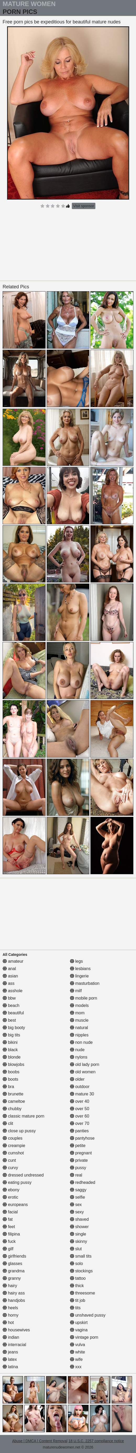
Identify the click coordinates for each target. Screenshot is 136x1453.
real (76, 1175)
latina (10, 1367)
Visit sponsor (83, 206)
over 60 (79, 1116)
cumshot (13, 1153)
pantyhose (82, 1138)
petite (78, 1145)
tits (75, 1308)
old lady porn (84, 1064)
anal (9, 968)
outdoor (80, 1086)
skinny (78, 1241)
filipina (11, 1234)
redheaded (82, 1182)
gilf (8, 1249)
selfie (77, 1197)
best (9, 1020)
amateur (13, 961)
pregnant (81, 1153)
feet (9, 1226)
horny (10, 1315)
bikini (10, 1042)
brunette (13, 1094)
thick (77, 1285)
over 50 (79, 1108)
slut (76, 1249)
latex (10, 1359)
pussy (78, 1167)
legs (76, 961)
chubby (12, 1108)
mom (77, 1013)
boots (10, 1079)
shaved (79, 1219)
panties (79, 1131)
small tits (81, 1256)
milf (76, 991)
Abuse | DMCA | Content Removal (39, 1441)
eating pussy (17, 1182)
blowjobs (13, 1064)
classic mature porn (23, 1116)
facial (10, 1212)
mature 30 (82, 1094)
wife (76, 1359)
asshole (13, 991)
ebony (11, 1190)
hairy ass (14, 1293)
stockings (81, 1271)
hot (8, 1322)
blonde (12, 1057)
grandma (14, 1271)
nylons (79, 1057)
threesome (82, 1293)
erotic (10, 1197)
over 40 (79, 1101)
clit (8, 1123)
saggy (78, 1190)
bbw (9, 998)
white (77, 1352)
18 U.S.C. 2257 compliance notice (96, 1441)
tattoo (78, 1278)
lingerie (79, 976)
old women (83, 1072)
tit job (77, 1300)
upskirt (79, 1322)
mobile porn (83, 998)
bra (8, 1086)
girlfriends (14, 1256)
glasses (12, 1263)
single (78, 1234)
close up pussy (19, 1131)
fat (8, 1219)
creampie (14, 1145)
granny (12, 1278)
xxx (75, 1367)
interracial (14, 1344)
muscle (79, 1020)
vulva (77, 1344)
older (77, 1079)
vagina (79, 1330)
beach (11, 1005)
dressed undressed (23, 1175)
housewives (16, 1330)
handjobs (14, 1300)
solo (76, 1263)
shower (79, 1226)
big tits (11, 1035)
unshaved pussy (88, 1315)
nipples (79, 1035)
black (10, 1049)
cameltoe (14, 1101)
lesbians (80, 968)
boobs (11, 1072)
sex (76, 1204)
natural (79, 1027)
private (79, 1160)
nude (77, 1049)
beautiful (13, 1013)
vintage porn (84, 1337)
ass (8, 983)
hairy (10, 1285)
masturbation (85, 983)
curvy (10, 1167)
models (79, 1005)
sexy (77, 1212)
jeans (10, 1352)
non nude (81, 1042)
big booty (14, 1027)
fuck (9, 1241)
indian (11, 1337)
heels (10, 1308)
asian (10, 976)
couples (13, 1138)
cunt (9, 1160)
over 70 (79, 1123)
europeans (15, 1204)
